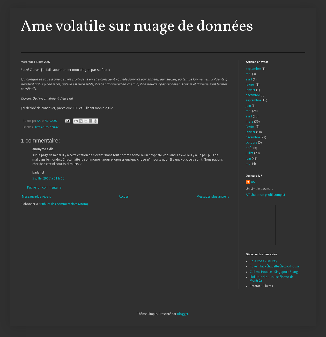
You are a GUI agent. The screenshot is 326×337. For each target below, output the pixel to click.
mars (249, 121)
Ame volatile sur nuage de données (137, 27)
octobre (251, 142)
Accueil (124, 196)
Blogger (182, 314)
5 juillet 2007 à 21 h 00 (48, 178)
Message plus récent (36, 196)
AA (253, 182)
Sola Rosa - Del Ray (263, 261)
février (250, 84)
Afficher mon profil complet (265, 195)
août (249, 148)
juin (248, 106)
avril (249, 79)
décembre (253, 95)
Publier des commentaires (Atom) (64, 204)
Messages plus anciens (213, 196)
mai (248, 74)
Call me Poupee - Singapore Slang (274, 272)
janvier (250, 90)
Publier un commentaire (44, 187)
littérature (41, 127)
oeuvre (54, 127)
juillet (249, 153)
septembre (253, 69)
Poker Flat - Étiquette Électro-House (274, 266)
